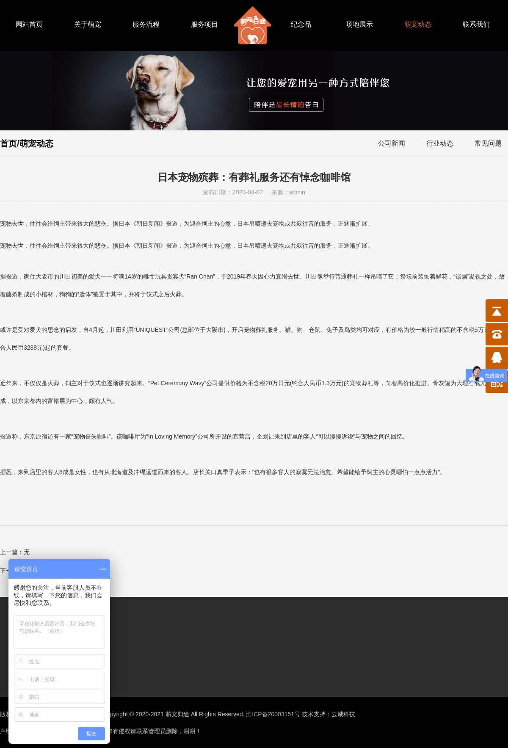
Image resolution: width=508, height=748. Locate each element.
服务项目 (204, 24)
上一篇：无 (15, 552)
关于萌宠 (87, 24)
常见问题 (488, 143)
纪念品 (301, 24)
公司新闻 (391, 143)
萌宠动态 (417, 24)
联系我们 (476, 24)
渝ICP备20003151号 (273, 714)
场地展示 (359, 24)
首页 (8, 143)
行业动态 (439, 143)
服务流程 (146, 24)
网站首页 (29, 24)
